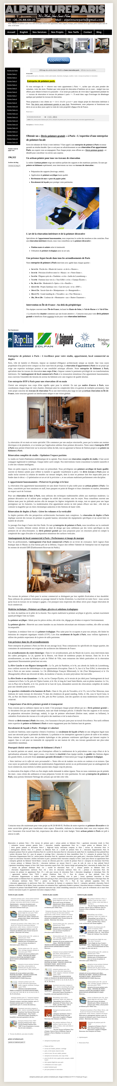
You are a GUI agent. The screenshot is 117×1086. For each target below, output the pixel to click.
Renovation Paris (84, 1043)
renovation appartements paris (86, 119)
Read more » (30, 112)
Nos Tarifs (73, 32)
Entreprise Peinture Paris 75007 (27, 1021)
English (24, 32)
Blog (98, 32)
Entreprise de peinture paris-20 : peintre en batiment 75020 (96, 927)
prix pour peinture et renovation (53, 1069)
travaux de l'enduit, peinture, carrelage (55, 1048)
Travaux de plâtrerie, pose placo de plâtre (21, 1034)
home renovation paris (72, 119)
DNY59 (73, 1077)
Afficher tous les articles (88, 70)
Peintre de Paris (48, 1046)
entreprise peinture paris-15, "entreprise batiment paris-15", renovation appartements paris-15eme (25, 998)
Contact (88, 32)
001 (32, 119)
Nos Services (40, 32)
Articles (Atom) (38, 124)
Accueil (11, 32)
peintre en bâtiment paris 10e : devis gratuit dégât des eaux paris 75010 (28, 912)
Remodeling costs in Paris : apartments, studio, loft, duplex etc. (63, 998)
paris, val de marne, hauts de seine (54, 1051)
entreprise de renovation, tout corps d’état (56, 1056)
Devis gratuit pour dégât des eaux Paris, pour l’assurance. (96, 940)
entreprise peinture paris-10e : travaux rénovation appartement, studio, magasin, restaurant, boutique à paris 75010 (28, 984)
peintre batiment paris (50, 1067)
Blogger (85, 1077)
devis (50, 119)
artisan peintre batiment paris (41, 119)
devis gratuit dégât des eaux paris (53, 1062)
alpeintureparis (83, 1037)
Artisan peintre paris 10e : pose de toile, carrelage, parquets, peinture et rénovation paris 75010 (28, 950)
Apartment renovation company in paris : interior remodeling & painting (28, 1009)
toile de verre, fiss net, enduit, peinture (55, 1053)
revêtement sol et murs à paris (52, 1064)
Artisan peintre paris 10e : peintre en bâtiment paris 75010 (28, 937)
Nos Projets (57, 32)
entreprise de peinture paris (59, 119)
